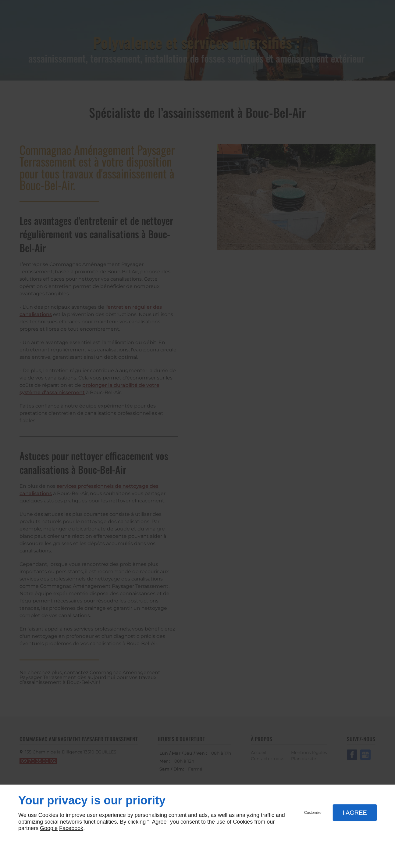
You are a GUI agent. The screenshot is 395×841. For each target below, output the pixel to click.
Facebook (71, 828)
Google (49, 828)
